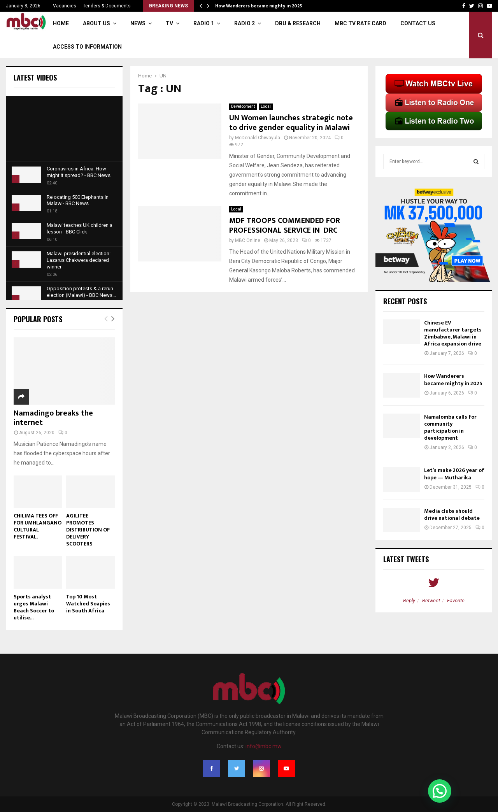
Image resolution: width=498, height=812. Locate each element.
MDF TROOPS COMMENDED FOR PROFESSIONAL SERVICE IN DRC (284, 225)
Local (266, 106)
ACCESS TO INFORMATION (87, 47)
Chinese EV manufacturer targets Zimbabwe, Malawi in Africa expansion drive (453, 333)
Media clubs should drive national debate (452, 515)
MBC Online (247, 240)
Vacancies (64, 6)
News (138, 23)
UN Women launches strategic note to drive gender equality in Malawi (291, 122)
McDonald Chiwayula (257, 137)
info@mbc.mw (263, 746)
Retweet (431, 600)
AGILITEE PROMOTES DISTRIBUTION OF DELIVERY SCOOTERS (88, 529)
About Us (96, 23)
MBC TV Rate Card (360, 23)
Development (243, 106)
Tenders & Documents (107, 6)
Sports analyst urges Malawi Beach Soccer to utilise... (34, 607)
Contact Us (417, 23)
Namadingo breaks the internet (53, 418)
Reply (409, 600)
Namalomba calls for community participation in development (450, 427)
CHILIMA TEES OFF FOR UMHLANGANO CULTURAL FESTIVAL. (37, 526)
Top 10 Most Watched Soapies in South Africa (88, 603)
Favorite (456, 600)
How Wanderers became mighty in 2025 (258, 6)
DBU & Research (298, 23)
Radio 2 (244, 23)
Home (61, 23)
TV (169, 23)
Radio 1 (203, 23)
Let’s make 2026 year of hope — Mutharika (454, 474)
